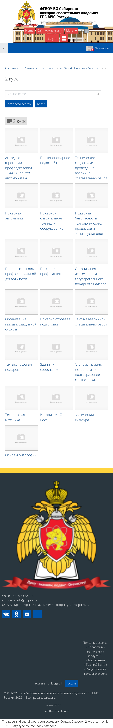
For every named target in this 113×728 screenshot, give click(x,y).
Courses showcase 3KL (13, 68)
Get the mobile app (56, 711)
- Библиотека (95, 660)
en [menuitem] (86, 30)
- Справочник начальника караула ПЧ (95, 651)
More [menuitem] (70, 30)
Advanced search (19, 104)
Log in (52, 39)
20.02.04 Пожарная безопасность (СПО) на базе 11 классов (80, 68)
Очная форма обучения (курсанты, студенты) (40, 68)
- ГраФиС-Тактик (95, 665)
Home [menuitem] (29, 30)
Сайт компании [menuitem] (48, 30)
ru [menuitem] (81, 30)
